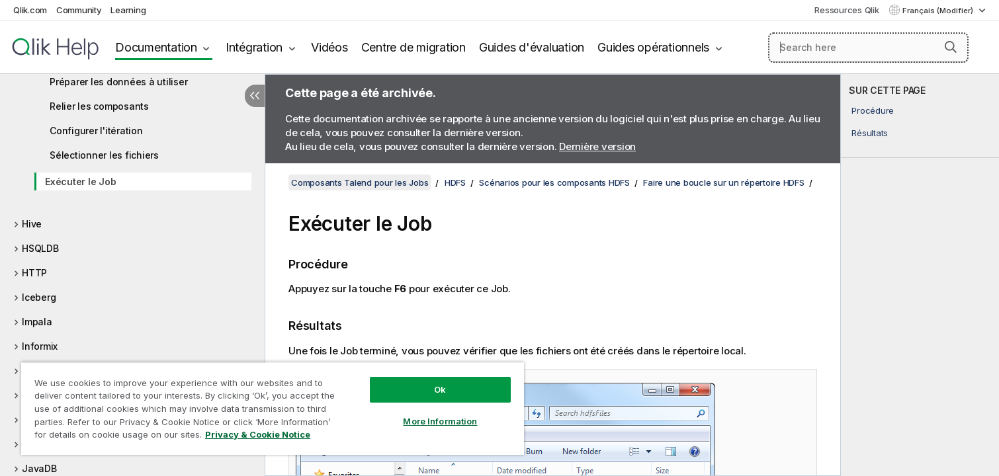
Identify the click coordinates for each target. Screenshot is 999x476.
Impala (37, 321)
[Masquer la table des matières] (255, 96)
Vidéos (329, 47)
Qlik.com (30, 10)
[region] (272, 408)
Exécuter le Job (80, 181)
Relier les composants (99, 106)
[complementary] (920, 275)
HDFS (455, 182)
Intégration (254, 47)
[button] (951, 47)
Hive (32, 223)
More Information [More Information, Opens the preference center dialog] (440, 421)
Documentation (156, 47)
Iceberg (39, 297)
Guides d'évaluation (531, 47)
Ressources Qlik (846, 10)
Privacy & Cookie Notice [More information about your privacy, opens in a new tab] (257, 434)
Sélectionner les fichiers (104, 155)
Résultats (869, 133)
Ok (440, 389)
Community (79, 10)
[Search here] (868, 47)
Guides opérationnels (653, 47)
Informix (40, 346)
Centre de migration (413, 47)
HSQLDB (40, 248)
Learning (128, 10)
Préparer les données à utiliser (118, 81)
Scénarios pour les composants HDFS (554, 182)
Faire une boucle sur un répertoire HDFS (723, 182)
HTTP (34, 272)
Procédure (872, 110)
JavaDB (39, 468)
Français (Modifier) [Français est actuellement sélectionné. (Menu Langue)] (938, 10)
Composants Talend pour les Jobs (359, 182)
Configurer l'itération (96, 130)
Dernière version (597, 146)
